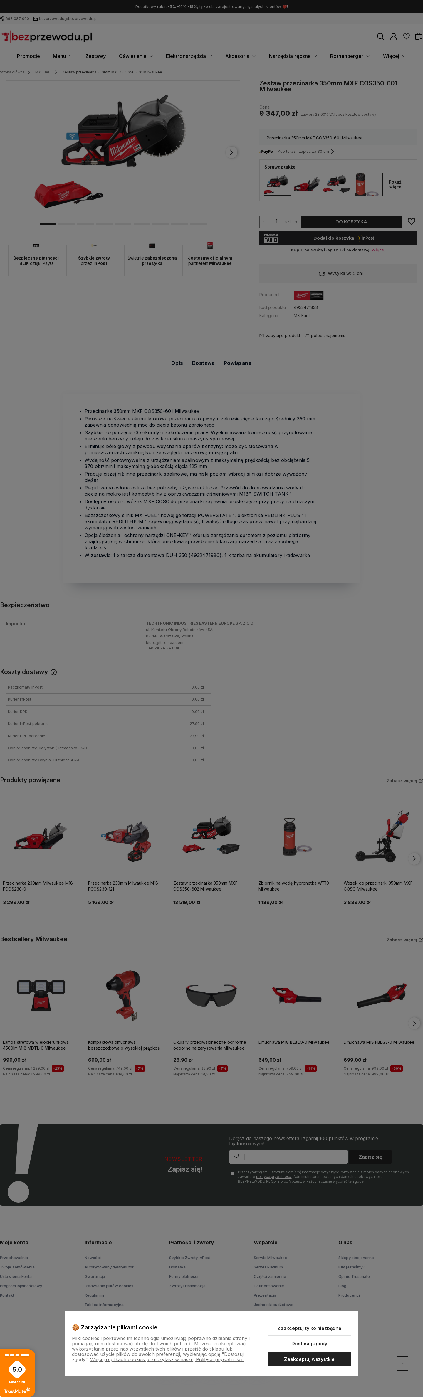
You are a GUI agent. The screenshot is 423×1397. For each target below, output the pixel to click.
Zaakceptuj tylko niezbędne (309, 1328)
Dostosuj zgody (309, 1343)
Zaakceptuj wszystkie (309, 1359)
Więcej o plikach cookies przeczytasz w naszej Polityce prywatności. (167, 1359)
